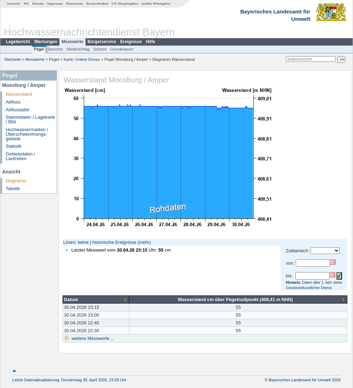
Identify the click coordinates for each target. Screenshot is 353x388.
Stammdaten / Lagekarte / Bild (30, 119)
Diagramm (16, 180)
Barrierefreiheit (97, 3)
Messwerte (72, 41)
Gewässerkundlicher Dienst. (309, 288)
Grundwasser (122, 49)
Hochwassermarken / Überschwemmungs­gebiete (27, 134)
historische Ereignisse (114, 242)
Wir (26, 3)
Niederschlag (77, 49)
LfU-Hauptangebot (125, 3)
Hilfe (150, 41)
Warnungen (46, 41)
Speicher (55, 49)
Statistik (14, 146)
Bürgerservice (102, 41)
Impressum (55, 3)
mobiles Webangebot (155, 3)
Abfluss (13, 102)
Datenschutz (74, 3)
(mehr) (144, 242)
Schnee (100, 49)
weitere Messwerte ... (92, 338)
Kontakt (38, 3)
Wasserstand (19, 94)
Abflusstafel (17, 109)
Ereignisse (131, 41)
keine (83, 242)
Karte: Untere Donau (82, 59)
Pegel (39, 49)
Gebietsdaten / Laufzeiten (20, 156)
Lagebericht (18, 41)
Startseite (13, 3)
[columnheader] (96, 299)
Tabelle (13, 188)
